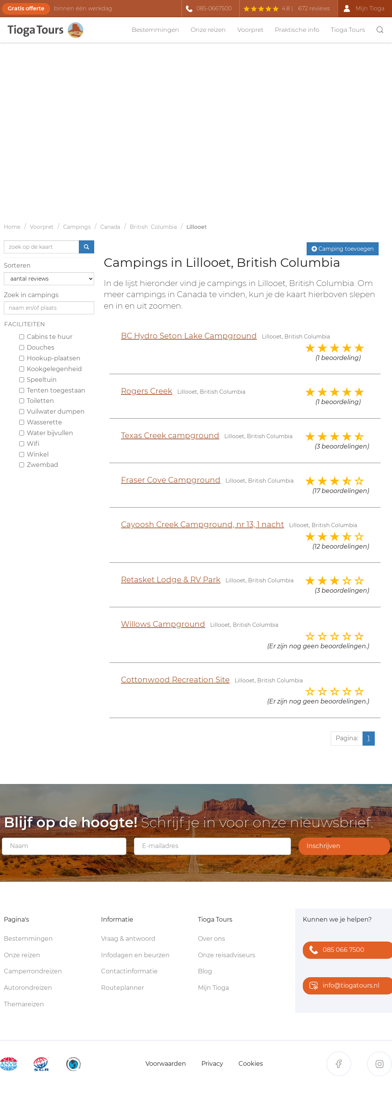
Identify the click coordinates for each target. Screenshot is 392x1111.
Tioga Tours (348, 29)
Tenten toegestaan (52, 390)
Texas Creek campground (170, 435)
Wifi (29, 443)
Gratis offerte (26, 8)
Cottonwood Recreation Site (175, 679)
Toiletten (36, 400)
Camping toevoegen (343, 248)
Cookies (250, 1063)
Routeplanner (122, 987)
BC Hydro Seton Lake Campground (189, 335)
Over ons (211, 938)
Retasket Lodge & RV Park (170, 579)
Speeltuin (38, 379)
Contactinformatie (129, 971)
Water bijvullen (46, 433)
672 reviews (314, 8)
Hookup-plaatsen (49, 358)
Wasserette (40, 422)
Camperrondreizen (33, 971)
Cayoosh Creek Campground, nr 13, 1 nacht (202, 524)
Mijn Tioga (213, 987)
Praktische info (297, 29)
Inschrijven (323, 846)
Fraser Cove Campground (170, 480)
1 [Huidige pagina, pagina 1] (369, 738)
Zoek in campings (31, 295)
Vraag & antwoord (128, 938)
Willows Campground (163, 624)
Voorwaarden (165, 1063)
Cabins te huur (45, 336)
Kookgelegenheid (50, 369)
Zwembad (38, 464)
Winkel (34, 454)
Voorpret (250, 29)
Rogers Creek (146, 391)
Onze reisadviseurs (226, 955)
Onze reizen (208, 29)
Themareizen (24, 1004)
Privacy (212, 1063)
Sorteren (17, 265)
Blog (205, 971)
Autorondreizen (28, 987)
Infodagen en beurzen (135, 955)
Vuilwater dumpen (52, 411)
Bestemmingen (155, 29)
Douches (36, 347)
